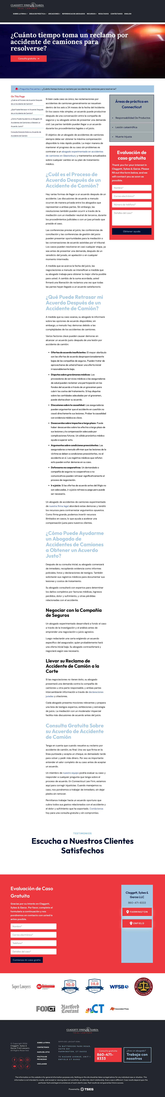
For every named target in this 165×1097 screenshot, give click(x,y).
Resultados (98, 13)
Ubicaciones (51, 13)
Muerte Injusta (124, 135)
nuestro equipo (71, 767)
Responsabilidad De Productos (127, 114)
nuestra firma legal (59, 500)
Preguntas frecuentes (30, 83)
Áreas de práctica (35, 13)
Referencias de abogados (70, 13)
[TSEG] (81, 1089)
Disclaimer (41, 1060)
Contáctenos (97, 803)
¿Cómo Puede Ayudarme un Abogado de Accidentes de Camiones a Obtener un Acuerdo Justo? (26, 117)
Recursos (86, 13)
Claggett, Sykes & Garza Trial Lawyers (20, 1046)
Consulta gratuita (27, 53)
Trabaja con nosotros (137, 1056)
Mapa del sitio (43, 1051)
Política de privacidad (46, 1056)
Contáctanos (110, 13)
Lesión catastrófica (127, 126)
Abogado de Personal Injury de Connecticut (16, 83)
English (120, 13)
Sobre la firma (19, 13)
